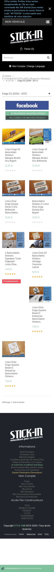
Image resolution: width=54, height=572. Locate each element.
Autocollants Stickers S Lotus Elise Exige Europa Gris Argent (40, 207)
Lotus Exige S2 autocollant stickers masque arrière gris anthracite (40, 155)
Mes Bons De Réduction (27, 497)
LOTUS (27, 513)
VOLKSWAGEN (27, 516)
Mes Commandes (27, 486)
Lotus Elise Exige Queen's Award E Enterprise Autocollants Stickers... (39, 314)
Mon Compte (27, 484)
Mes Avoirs (27, 489)
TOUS (27, 505)
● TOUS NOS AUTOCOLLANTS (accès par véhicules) (26, 79)
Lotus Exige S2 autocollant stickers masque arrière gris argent (13, 155)
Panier (27, 481)
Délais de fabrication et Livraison (27, 462)
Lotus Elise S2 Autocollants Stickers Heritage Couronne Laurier (39, 260)
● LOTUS (10, 81)
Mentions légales (27, 457)
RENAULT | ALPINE (27, 508)
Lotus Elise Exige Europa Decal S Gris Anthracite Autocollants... (12, 207)
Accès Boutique (27, 452)
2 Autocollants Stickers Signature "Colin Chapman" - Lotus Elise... (13, 258)
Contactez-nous (27, 454)
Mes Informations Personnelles (27, 494)
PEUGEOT (27, 511)
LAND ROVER (27, 518)
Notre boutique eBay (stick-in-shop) (27, 467)
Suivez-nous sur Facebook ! (27, 470)
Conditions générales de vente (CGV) (27, 460)
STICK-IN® (19, 525)
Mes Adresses (27, 491)
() (29, 49)
